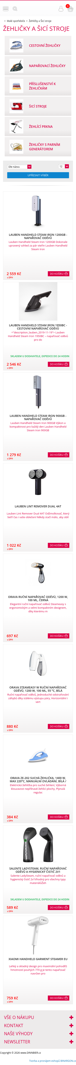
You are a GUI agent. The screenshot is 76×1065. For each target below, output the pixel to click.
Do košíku (57, 273)
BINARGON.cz (68, 1061)
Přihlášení (61, 8)
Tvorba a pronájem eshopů (44, 1061)
